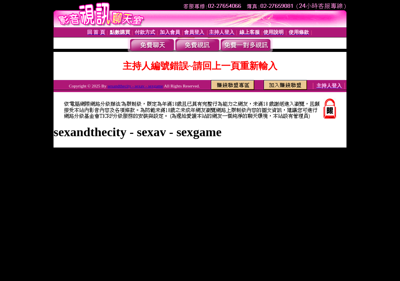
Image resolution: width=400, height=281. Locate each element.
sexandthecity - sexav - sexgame (135, 86)
